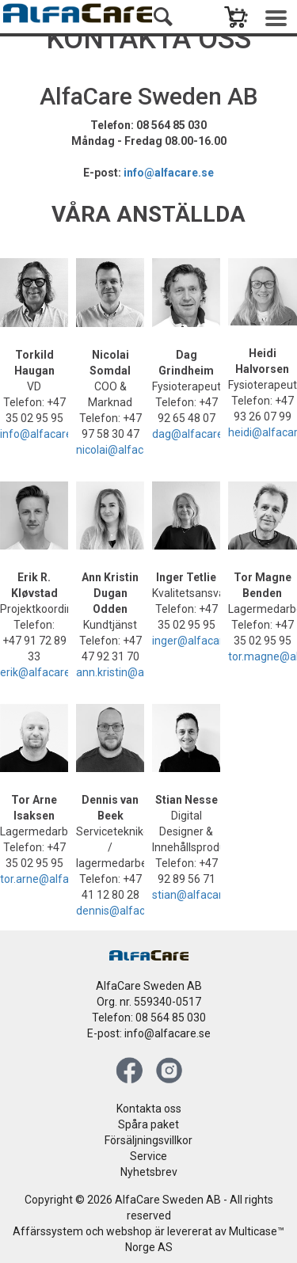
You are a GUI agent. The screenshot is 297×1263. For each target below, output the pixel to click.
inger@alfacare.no (198, 640)
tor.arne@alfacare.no (53, 879)
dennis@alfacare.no (126, 910)
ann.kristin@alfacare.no (135, 672)
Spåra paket (148, 1124)
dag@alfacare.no (195, 434)
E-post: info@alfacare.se (149, 1033)
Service (148, 1156)
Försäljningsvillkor (148, 1140)
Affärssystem (48, 1231)
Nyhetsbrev (148, 1172)
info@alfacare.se (169, 172)
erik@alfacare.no (43, 672)
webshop (129, 1231)
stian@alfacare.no (198, 894)
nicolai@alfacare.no (125, 449)
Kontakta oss (148, 1108)
